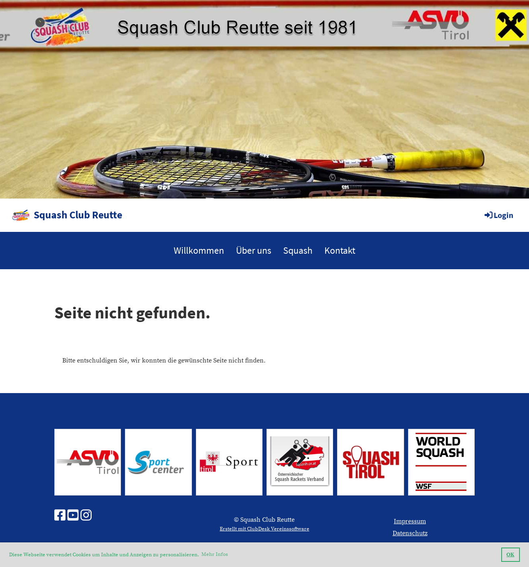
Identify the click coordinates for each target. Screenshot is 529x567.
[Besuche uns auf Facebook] (59, 516)
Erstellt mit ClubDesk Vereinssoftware (264, 529)
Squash (297, 250)
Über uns (253, 250)
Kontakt (339, 250)
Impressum (410, 521)
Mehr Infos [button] (214, 554)
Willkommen (199, 250)
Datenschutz (410, 533)
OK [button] (510, 554)
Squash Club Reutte (78, 214)
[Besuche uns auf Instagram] (86, 516)
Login (498, 215)
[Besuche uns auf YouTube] (73, 516)
